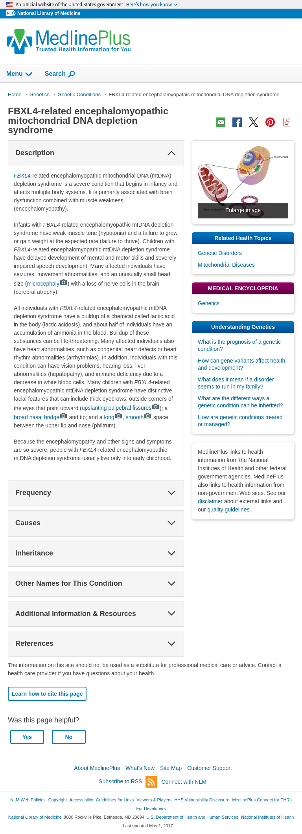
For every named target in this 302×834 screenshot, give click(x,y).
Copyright (57, 799)
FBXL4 (22, 175)
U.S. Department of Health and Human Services (192, 817)
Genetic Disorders (220, 253)
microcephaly (47, 283)
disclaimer (210, 501)
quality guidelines (228, 509)
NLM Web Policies (28, 799)
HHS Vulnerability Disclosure (201, 799)
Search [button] (60, 74)
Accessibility (81, 799)
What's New (140, 768)
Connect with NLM (184, 782)
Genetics (208, 303)
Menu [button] (19, 74)
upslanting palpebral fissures (121, 408)
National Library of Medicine (48, 13)
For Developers (151, 808)
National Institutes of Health (267, 817)
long (113, 417)
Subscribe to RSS (128, 782)
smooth (138, 417)
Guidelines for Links (115, 799)
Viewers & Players (153, 799)
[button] (171, 153)
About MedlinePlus (97, 768)
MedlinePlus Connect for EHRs (261, 799)
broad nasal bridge (41, 417)
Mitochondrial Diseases (226, 265)
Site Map (171, 768)
